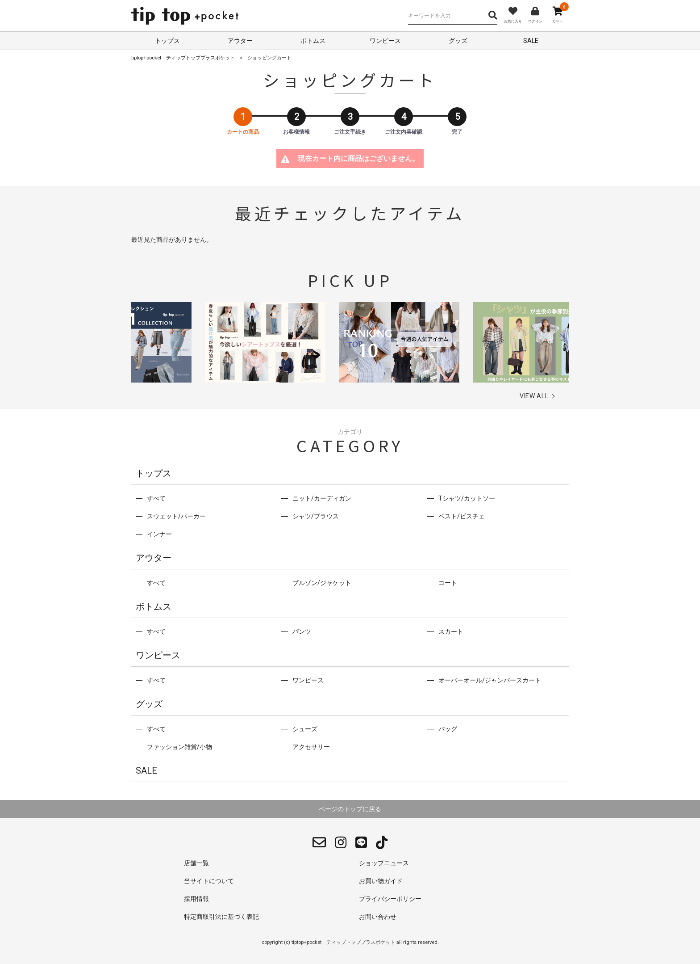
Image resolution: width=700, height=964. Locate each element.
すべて (156, 498)
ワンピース (385, 40)
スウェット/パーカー (176, 516)
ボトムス (312, 40)
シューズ (304, 728)
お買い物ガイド (381, 880)
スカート (450, 631)
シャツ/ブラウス (315, 516)
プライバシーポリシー (390, 898)
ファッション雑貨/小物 (179, 746)
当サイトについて (209, 880)
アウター (240, 40)
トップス (167, 40)
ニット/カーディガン (321, 498)
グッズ (458, 40)
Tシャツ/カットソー (466, 498)
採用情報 (196, 898)
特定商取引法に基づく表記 (221, 916)
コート (447, 582)
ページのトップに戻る (350, 808)
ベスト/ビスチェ (461, 516)
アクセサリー (311, 746)
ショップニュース (384, 863)
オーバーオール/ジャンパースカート (489, 680)
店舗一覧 (196, 863)
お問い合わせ (377, 916)
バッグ (447, 728)
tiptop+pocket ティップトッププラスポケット (183, 58)
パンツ (301, 631)
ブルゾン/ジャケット (321, 582)
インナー (159, 534)
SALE (530, 40)
